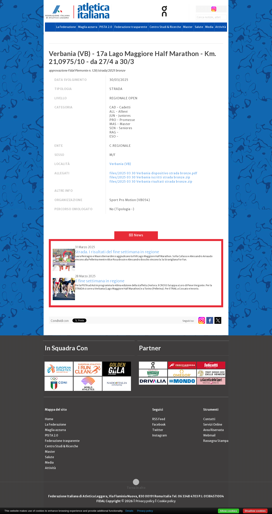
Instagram (159, 435)
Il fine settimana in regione (99, 280)
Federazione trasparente (130, 27)
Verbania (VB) (120, 164)
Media (209, 27)
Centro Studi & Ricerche (165, 27)
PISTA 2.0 (105, 27)
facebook (199, 9)
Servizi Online (212, 424)
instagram (213, 9)
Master (188, 27)
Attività (220, 27)
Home (49, 419)
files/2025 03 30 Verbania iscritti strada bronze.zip (149, 177)
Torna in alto (136, 488)
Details (129, 510)
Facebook (158, 424)
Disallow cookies (255, 510)
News (136, 235)
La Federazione (66, 27)
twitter (206, 9)
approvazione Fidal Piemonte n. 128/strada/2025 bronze (87, 70)
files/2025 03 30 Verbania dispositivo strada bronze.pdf (153, 173)
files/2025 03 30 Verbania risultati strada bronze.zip (150, 181)
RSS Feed (158, 419)
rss (221, 9)
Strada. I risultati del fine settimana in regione (117, 251)
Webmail (209, 435)
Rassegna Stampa (215, 441)
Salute (199, 27)
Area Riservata (213, 430)
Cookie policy (166, 501)
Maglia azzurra (87, 27)
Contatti (209, 419)
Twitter (157, 430)
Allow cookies (228, 510)
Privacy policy (145, 501)
